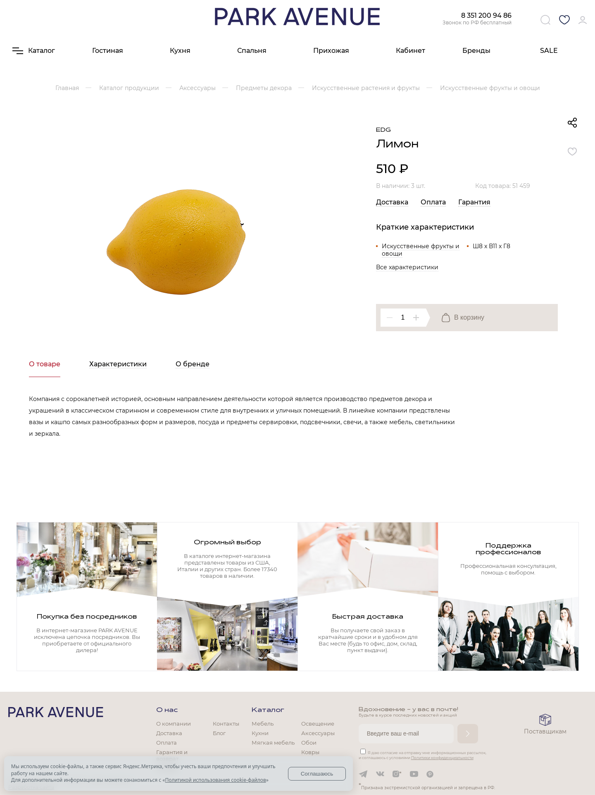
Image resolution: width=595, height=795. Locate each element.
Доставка (392, 202)
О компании (173, 723)
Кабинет (410, 51)
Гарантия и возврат (172, 755)
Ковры (310, 752)
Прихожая (331, 51)
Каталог (268, 710)
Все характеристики (407, 267)
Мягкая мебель (273, 742)
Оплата (433, 202)
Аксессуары (318, 733)
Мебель (263, 723)
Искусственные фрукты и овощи (420, 249)
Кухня (180, 51)
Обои (309, 742)
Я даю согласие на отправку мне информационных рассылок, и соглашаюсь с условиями (422, 755)
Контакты (226, 723)
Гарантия (474, 202)
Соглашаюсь (317, 774)
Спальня (252, 51)
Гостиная (107, 51)
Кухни (260, 733)
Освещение (317, 723)
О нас (167, 710)
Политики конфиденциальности (442, 757)
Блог (219, 733)
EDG (383, 130)
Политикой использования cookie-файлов (215, 779)
